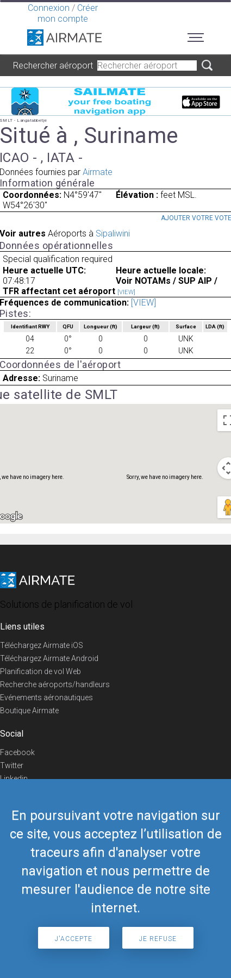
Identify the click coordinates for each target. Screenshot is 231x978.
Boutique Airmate (29, 710)
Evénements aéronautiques (46, 697)
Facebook (17, 752)
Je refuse (158, 939)
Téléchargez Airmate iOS (41, 645)
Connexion (49, 8)
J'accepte (73, 939)
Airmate (98, 172)
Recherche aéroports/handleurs (55, 684)
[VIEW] (126, 292)
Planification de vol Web (40, 671)
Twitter (11, 765)
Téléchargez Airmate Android (49, 658)
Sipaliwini (113, 233)
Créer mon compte (68, 13)
